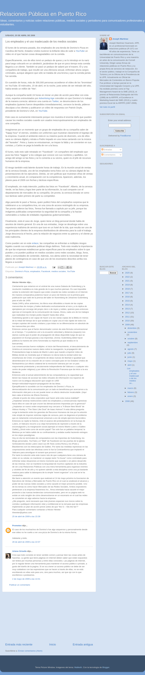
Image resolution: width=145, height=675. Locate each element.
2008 (127, 401)
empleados (35, 271)
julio (130, 353)
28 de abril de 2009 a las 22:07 (26, 542)
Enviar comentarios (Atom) (30, 651)
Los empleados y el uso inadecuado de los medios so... (133, 375)
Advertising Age (46, 98)
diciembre (132, 328)
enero (130, 396)
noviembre (132, 332)
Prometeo (17, 525)
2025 (127, 273)
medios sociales (58, 271)
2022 (127, 277)
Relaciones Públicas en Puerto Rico (43, 14)
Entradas (107, 149)
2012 (127, 312)
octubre (131, 338)
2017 (127, 293)
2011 (127, 317)
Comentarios (108, 155)
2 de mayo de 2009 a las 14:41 (26, 579)
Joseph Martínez (120, 39)
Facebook (45, 271)
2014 (127, 305)
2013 (127, 309)
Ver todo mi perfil (107, 107)
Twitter (55, 101)
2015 (127, 301)
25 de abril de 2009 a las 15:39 (26, 516)
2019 (127, 285)
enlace (35, 243)
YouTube (80, 51)
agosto (131, 349)
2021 (127, 281)
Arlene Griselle (19, 551)
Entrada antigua (83, 644)
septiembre (133, 342)
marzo (131, 388)
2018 (127, 289)
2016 (127, 297)
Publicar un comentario (19, 585)
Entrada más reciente (18, 644)
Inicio (52, 644)
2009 (127, 324)
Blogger (105, 667)
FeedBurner (125, 136)
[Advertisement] (49, 617)
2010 (127, 321)
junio (130, 357)
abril (130, 365)
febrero (131, 392)
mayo (130, 361)
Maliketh (78, 667)
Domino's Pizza (22, 271)
